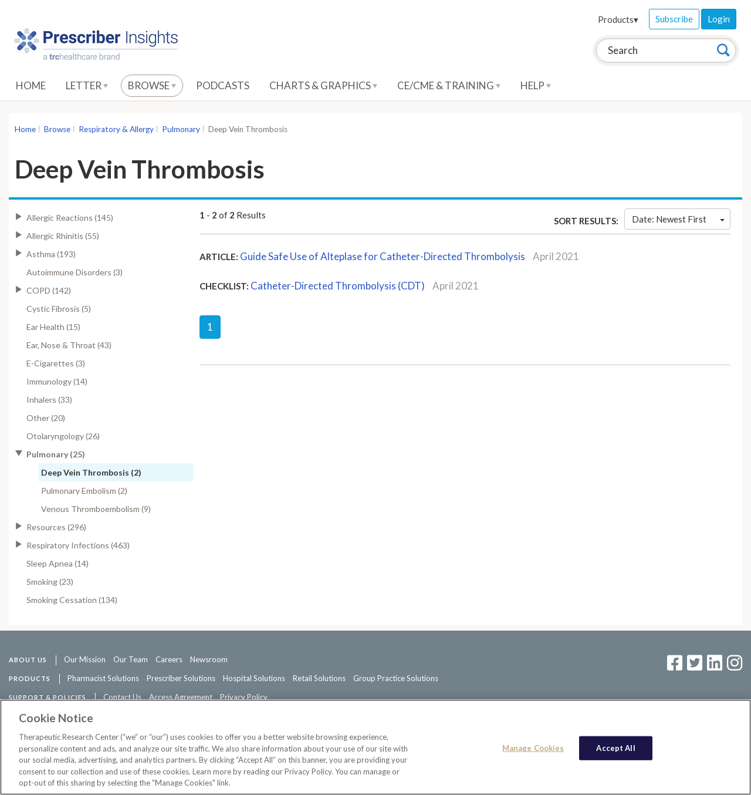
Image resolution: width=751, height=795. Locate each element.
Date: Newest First (678, 219)
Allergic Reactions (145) (69, 218)
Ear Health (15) (53, 327)
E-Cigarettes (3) (55, 363)
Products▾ (618, 19)
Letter (87, 85)
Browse (152, 85)
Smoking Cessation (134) (71, 600)
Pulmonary (181, 129)
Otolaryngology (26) (63, 436)
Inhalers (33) (49, 400)
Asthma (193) (51, 254)
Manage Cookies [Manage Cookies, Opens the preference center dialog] (533, 747)
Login (719, 19)
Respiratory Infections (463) (78, 545)
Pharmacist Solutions (103, 678)
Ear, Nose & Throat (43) (68, 345)
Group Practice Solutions (395, 678)
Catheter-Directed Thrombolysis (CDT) (338, 285)
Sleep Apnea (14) (57, 563)
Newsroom (209, 659)
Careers (168, 659)
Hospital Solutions (254, 678)
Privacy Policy (244, 697)
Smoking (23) (49, 582)
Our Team (130, 659)
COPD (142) (48, 290)
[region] (375, 747)
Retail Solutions (319, 678)
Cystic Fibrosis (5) (58, 309)
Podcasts (222, 85)
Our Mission (85, 659)
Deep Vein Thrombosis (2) (91, 472)
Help (535, 85)
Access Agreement (180, 697)
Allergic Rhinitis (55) (62, 236)
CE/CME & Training (448, 85)
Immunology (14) (56, 381)
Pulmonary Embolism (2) (84, 491)
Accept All (615, 747)
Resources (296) (56, 527)
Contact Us (122, 697)
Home (31, 85)
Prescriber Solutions (181, 678)
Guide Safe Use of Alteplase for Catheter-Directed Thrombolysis (382, 256)
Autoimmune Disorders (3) (74, 272)
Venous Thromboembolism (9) (96, 509)
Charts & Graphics (323, 85)
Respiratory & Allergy (116, 129)
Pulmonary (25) (55, 454)
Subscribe (674, 19)
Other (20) (45, 418)
